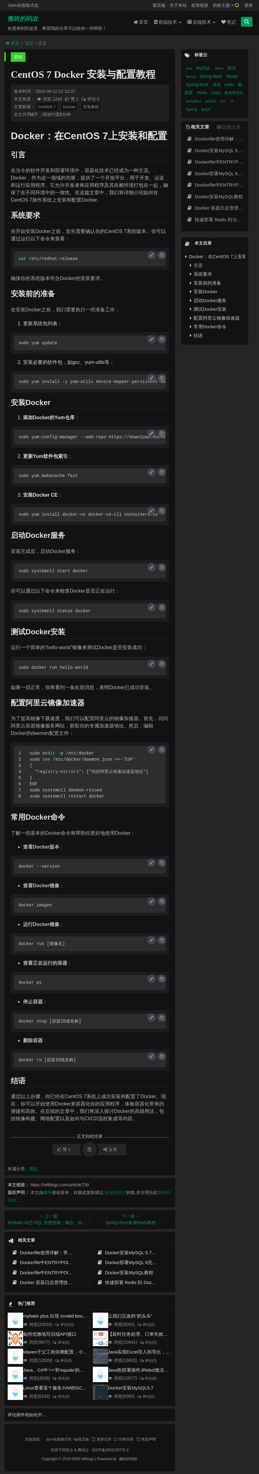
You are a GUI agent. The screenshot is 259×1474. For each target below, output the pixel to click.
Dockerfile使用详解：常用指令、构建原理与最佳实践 (70, 1252)
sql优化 (211, 101)
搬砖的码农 (23, 18)
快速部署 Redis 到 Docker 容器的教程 (139, 1282)
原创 (18, 56)
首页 (141, 22)
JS (231, 101)
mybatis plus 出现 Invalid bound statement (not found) (78, 1315)
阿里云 (67, 1450)
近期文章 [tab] (229, 127)
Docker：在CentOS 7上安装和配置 (215, 256)
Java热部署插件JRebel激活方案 (140, 1370)
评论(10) (64, 1324)
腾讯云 (83, 1450)
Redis (202, 92)
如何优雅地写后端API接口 (50, 1334)
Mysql (231, 76)
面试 (231, 67)
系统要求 (201, 274)
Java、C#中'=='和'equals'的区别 (56, 1370)
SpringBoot (194, 101)
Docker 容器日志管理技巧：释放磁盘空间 (58, 1282)
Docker (69, 106)
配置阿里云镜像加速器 (215, 318)
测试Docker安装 (208, 309)
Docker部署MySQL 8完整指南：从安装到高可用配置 (154, 1262)
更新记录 (101, 1439)
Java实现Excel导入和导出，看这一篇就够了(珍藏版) (161, 1351)
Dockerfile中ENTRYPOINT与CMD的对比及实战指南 (69, 1262)
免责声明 (146, 1439)
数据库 (206, 109)
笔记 (228, 22)
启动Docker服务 (208, 300)
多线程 (216, 93)
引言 (196, 265)
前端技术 (167, 22)
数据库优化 (234, 93)
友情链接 (199, 5)
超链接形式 (115, 1192)
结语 (196, 335)
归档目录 (123, 1439)
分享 (110, 1149)
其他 (217, 84)
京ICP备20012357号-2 (110, 1450)
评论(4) (63, 1360)
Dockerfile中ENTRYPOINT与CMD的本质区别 (62, 1272)
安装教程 (91, 106)
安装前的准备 (205, 283)
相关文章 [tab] (197, 126)
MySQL (203, 67)
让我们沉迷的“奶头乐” (130, 1315)
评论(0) (145, 1324)
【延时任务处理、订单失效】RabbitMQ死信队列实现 (162, 1334)
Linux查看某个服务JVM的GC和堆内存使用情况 (71, 1387)
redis (230, 84)
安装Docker (204, 291)
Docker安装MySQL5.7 (130, 1387)
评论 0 (90, 99)
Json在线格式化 (23, 5)
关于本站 (178, 5)
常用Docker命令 (208, 326)
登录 (248, 5)
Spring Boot (211, 76)
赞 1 (72, 99)
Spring (191, 76)
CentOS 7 (47, 106)
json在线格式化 (59, 1439)
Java (189, 68)
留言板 (159, 5)
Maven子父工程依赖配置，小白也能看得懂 (67, 1351)
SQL (223, 101)
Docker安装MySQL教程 (125, 1272)
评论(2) (60, 1342)
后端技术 (201, 22)
